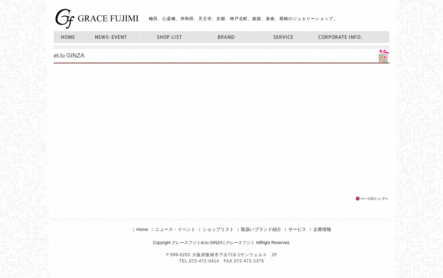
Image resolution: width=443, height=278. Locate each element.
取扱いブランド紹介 (226, 37)
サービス (283, 37)
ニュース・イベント (112, 37)
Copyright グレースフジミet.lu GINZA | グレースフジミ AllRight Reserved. (221, 242)
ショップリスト (169, 37)
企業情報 (340, 37)
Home (68, 37)
